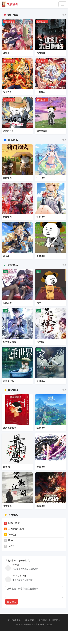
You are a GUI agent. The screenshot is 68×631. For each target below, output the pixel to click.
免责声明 (42, 620)
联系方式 (29, 620)
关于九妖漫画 (14, 620)
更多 (64, 15)
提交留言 (11, 602)
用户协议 (56, 620)
